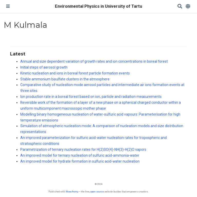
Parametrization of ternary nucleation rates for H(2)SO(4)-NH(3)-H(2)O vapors (83, 149)
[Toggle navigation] (8, 6)
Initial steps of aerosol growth (43, 67)
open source (97, 191)
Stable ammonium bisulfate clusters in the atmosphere (65, 79)
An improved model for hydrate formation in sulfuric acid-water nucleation (80, 161)
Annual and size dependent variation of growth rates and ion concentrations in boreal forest (94, 61)
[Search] (180, 7)
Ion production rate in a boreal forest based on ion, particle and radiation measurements (91, 97)
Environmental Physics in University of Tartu (98, 6)
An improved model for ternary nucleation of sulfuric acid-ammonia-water (79, 155)
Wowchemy (72, 191)
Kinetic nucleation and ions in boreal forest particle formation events (75, 73)
